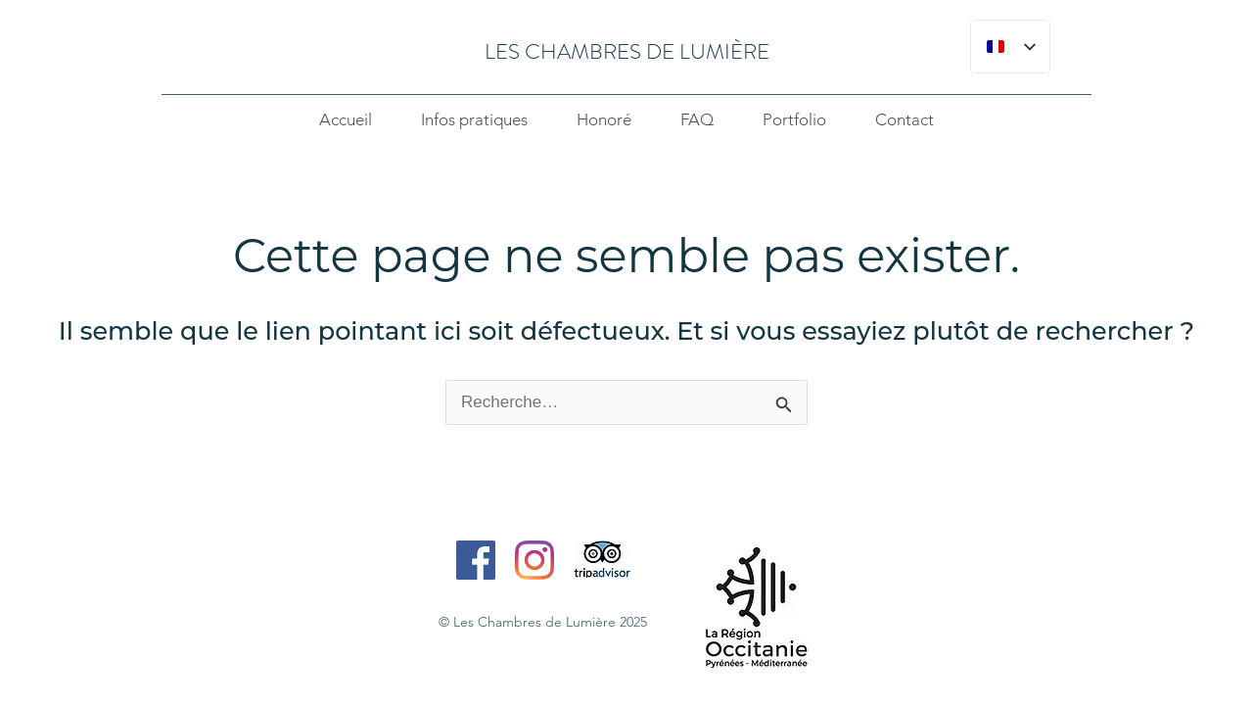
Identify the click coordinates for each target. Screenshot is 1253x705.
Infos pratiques (474, 119)
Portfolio (794, 119)
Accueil (345, 119)
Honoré (604, 119)
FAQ (697, 119)
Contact (904, 119)
